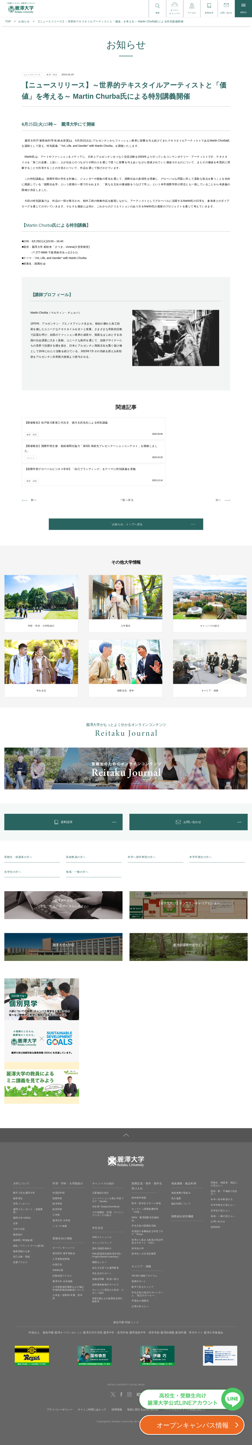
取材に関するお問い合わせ (142, 1369)
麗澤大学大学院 (92, 1292)
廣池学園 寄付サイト (189, 1292)
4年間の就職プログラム (144, 1235)
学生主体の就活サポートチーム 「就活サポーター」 (147, 1254)
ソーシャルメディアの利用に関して (184, 1369)
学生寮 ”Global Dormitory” (106, 1167)
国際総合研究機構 (182, 1176)
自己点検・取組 (21, 1216)
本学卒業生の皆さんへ (223, 1165)
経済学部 (57, 1164)
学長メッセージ (21, 1164)
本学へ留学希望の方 (222, 1159)
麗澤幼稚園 (167, 1292)
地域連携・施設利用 (183, 1143)
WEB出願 (57, 1230)
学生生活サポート (102, 1233)
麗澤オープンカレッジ (68, 1292)
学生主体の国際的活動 (144, 1186)
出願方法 (57, 1224)
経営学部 (57, 1169)
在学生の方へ (12, 832)
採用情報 (117, 1369)
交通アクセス (20, 1222)
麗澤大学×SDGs (22, 1178)
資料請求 (215, 1187)
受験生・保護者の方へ (18, 817)
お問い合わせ (218, 1181)
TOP (8, 21)
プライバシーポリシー (60, 1369)
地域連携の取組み (181, 1152)
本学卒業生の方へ (200, 817)
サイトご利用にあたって (92, 1369)
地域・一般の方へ (77, 832)
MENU (243, 8)
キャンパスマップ (102, 1202)
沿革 (15, 1183)
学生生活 (97, 1188)
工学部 (56, 1175)
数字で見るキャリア (143, 1247)
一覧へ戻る (127, 452)
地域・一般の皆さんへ (223, 1176)
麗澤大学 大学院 (61, 1180)
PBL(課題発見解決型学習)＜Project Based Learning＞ (107, 1215)
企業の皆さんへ (140, 1266)
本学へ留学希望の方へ (142, 817)
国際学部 (57, 1158)
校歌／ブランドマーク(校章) (28, 1205)
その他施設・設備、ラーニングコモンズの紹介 (108, 1174)
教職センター (99, 1222)
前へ (33, 452)
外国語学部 (58, 1152)
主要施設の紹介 (100, 1152)
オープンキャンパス (63, 1208)
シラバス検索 (59, 1186)
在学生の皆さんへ (220, 1170)
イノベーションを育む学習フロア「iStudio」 (108, 1160)
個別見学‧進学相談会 (63, 1213)
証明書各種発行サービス (105, 1244)
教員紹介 (18, 1194)
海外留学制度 (139, 1158)
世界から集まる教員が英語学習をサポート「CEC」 (147, 1201)
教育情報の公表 (21, 1211)
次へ (218, 452)
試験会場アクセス (62, 1235)
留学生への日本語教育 (144, 1214)
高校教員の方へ (75, 817)
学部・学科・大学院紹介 (67, 1143)
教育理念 (18, 1158)
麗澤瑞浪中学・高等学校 (144, 1292)
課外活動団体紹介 (102, 1208)
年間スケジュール (102, 1197)
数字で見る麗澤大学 (24, 1152)
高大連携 (176, 1158)
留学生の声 (138, 1208)
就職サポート (139, 1241)
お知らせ (24, 21)
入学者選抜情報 (61, 1219)
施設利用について (181, 1164)
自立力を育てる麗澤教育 (105, 1227)
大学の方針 (19, 1189)
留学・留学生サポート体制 (146, 1163)
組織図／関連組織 (22, 1200)
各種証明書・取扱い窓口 (105, 1239)
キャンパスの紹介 (103, 1143)
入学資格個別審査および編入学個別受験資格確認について (68, 1248)
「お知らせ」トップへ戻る (126, 478)
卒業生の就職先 (140, 1261)
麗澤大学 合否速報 (62, 1241)
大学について (21, 1143)
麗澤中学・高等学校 (115, 1292)
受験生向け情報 (62, 1198)
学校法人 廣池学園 (41, 1292)
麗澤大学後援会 (213, 1292)
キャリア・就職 (141, 1226)
